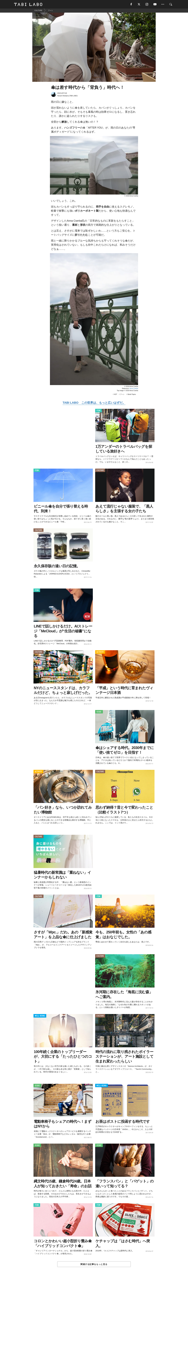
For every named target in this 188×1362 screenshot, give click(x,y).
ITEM (98, 411)
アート (122, 394)
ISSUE (98, 712)
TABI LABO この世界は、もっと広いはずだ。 (94, 403)
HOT (115, 394)
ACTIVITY (100, 652)
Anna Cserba (134, 389)
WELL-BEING (40, 1016)
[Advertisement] (94, 1321)
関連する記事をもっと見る (93, 1264)
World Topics (131, 394)
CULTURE (100, 471)
